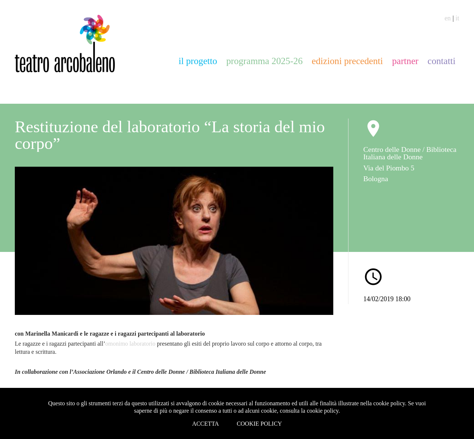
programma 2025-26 (264, 61)
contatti (441, 61)
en (447, 18)
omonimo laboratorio (130, 343)
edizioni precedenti (347, 61)
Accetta (205, 423)
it (457, 18)
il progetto (197, 61)
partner (405, 61)
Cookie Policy (259, 423)
